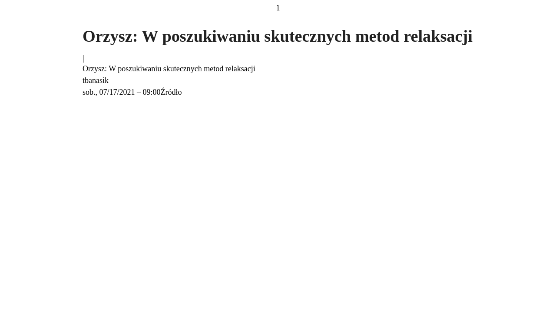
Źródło (171, 92)
